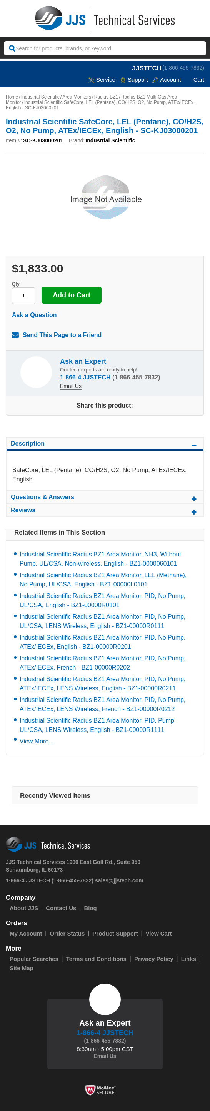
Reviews (105, 511)
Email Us (71, 386)
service (101, 79)
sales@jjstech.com (119, 880)
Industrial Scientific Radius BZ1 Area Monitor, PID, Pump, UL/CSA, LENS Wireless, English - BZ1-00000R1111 (98, 725)
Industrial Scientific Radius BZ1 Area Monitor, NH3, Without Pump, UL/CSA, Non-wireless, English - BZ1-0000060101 (100, 559)
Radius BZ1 (106, 97)
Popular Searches (34, 959)
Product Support (115, 933)
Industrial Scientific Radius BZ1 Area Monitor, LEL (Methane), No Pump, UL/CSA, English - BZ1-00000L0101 (103, 580)
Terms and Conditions (96, 959)
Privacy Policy (153, 959)
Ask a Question (34, 315)
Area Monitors (76, 97)
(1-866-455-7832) (183, 68)
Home (12, 97)
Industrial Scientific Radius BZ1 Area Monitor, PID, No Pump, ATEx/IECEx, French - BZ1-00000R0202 (102, 663)
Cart (195, 79)
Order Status (67, 933)
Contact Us (61, 908)
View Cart (159, 933)
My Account (26, 933)
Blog (90, 908)
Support (134, 79)
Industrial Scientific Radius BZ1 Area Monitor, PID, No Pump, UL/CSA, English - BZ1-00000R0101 (102, 600)
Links (188, 959)
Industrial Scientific (40, 97)
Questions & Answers (105, 498)
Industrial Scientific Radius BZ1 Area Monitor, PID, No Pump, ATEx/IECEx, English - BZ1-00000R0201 (102, 642)
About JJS (24, 908)
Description (105, 445)
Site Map (21, 968)
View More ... (37, 741)
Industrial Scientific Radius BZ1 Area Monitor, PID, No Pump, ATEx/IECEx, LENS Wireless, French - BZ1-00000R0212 (102, 704)
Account (166, 79)
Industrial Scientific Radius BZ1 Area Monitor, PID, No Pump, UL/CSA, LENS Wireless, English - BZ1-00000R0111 (102, 621)
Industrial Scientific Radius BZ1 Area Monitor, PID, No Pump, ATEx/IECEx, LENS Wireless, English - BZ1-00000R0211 (102, 684)
